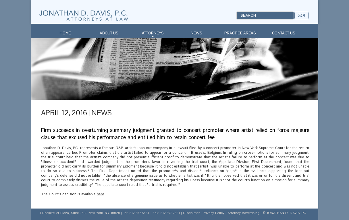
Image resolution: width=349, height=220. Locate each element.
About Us (109, 33)
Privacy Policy (213, 213)
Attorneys (153, 33)
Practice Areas (240, 33)
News (196, 33)
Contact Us (283, 33)
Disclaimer (191, 213)
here (100, 194)
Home (65, 33)
